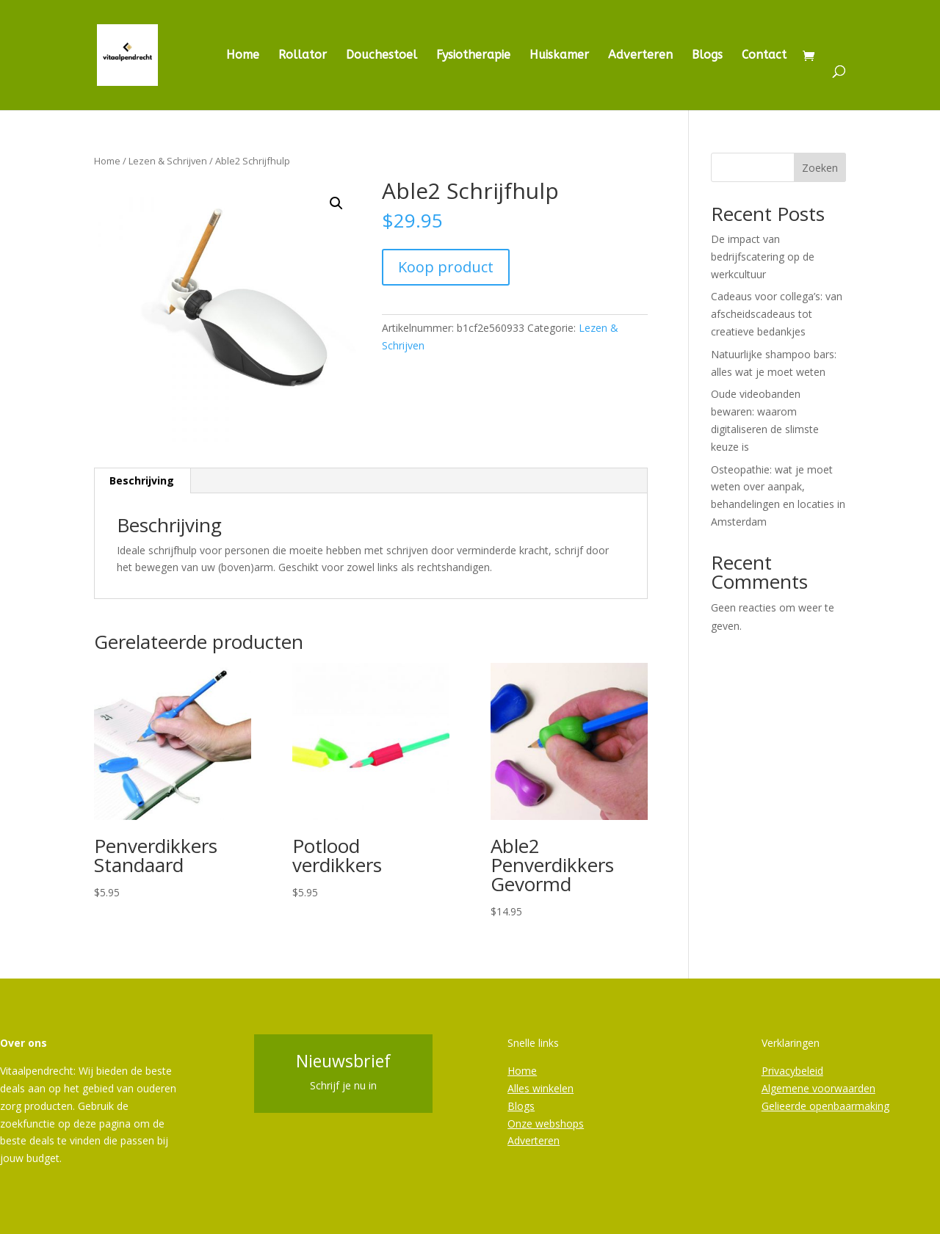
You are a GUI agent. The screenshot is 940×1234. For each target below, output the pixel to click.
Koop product (446, 267)
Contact (764, 56)
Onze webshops (545, 1123)
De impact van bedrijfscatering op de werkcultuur (762, 256)
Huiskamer (559, 56)
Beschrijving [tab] (141, 480)
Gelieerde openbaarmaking (825, 1106)
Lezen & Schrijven (168, 160)
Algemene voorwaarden (818, 1088)
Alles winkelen (540, 1088)
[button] (336, 203)
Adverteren (640, 56)
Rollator (302, 56)
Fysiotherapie (473, 56)
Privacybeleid (792, 1071)
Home (242, 56)
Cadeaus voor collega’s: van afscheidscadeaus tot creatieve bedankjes (776, 313)
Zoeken (820, 168)
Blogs (707, 56)
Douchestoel (381, 56)
